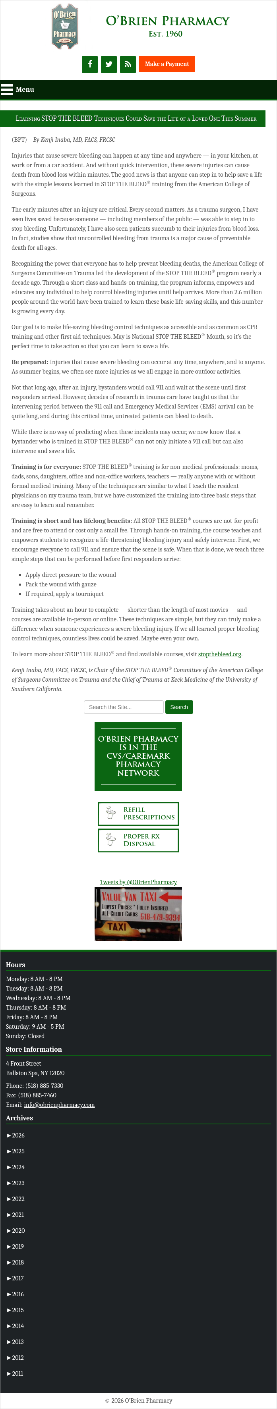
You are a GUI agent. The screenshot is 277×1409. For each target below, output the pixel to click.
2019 (15, 1246)
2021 (15, 1214)
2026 (15, 1135)
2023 (15, 1183)
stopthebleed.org (219, 654)
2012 (15, 1357)
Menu (25, 89)
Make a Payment (167, 63)
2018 (15, 1262)
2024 (15, 1167)
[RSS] (128, 64)
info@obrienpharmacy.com (59, 1104)
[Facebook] (90, 64)
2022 (15, 1199)
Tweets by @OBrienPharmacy (138, 882)
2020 (15, 1230)
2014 (15, 1326)
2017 (15, 1278)
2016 (15, 1294)
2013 (15, 1341)
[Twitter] (109, 64)
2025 (15, 1151)
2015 (15, 1310)
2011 (14, 1373)
